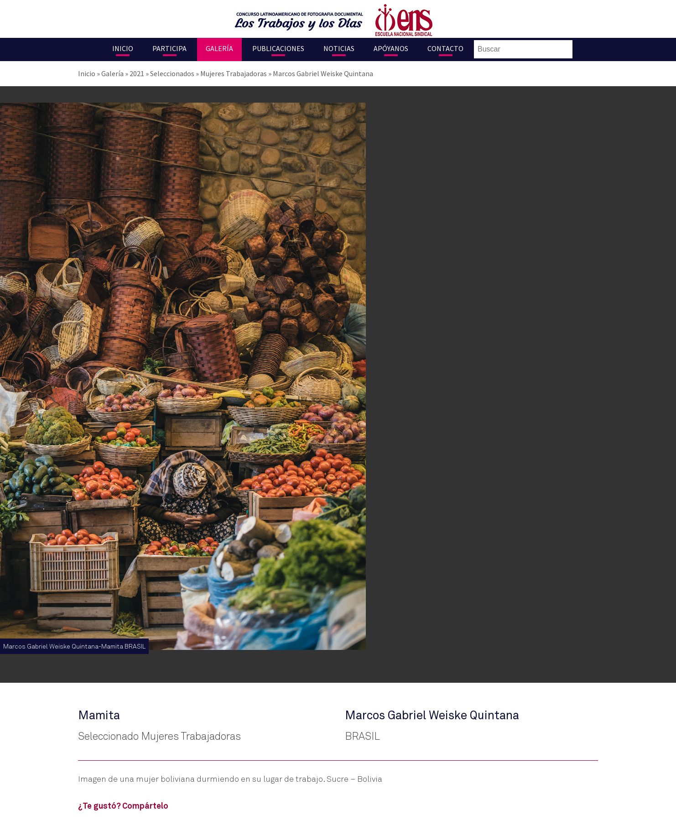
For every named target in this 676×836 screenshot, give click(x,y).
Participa (169, 48)
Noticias (338, 48)
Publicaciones (278, 48)
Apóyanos (391, 48)
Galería (219, 48)
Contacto (445, 48)
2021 (137, 73)
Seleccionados (172, 73)
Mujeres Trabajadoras (233, 73)
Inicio (122, 48)
